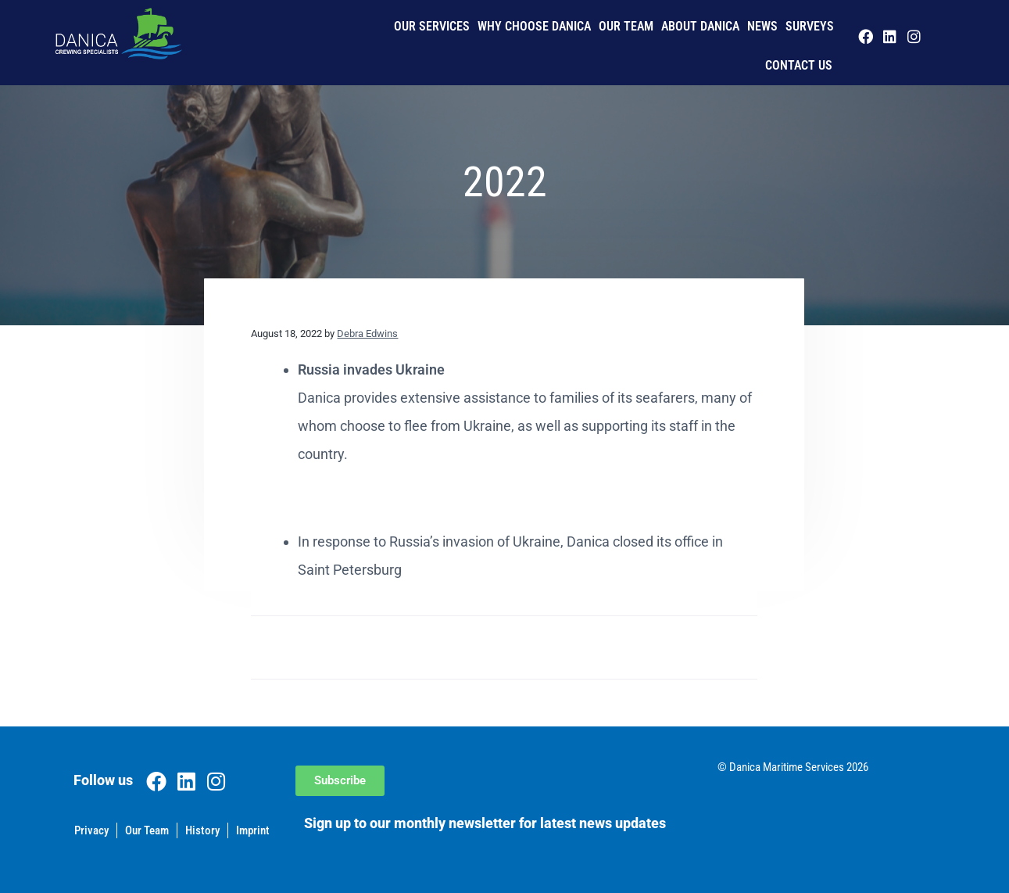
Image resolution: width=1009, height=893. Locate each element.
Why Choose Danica (534, 26)
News (762, 26)
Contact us (798, 65)
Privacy (91, 830)
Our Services (432, 26)
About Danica (700, 26)
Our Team (626, 26)
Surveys (809, 26)
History (202, 830)
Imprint (253, 830)
